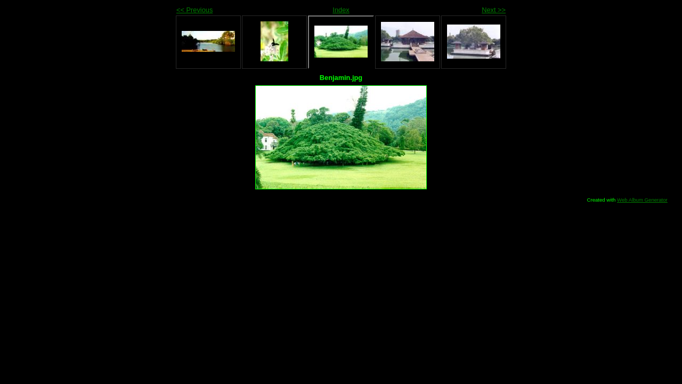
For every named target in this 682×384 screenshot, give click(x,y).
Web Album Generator (642, 200)
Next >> (494, 10)
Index (340, 10)
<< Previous (194, 10)
